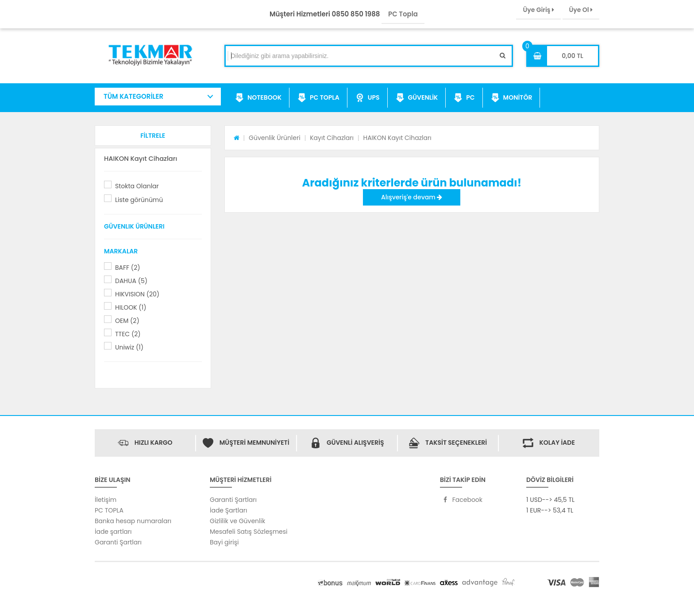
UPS (367, 98)
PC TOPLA (318, 98)
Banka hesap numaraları (133, 521)
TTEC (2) (128, 334)
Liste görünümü (139, 199)
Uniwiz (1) (129, 347)
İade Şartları (228, 510)
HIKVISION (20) (137, 294)
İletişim (105, 499)
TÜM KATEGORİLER (133, 96)
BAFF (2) (127, 267)
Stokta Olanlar (137, 186)
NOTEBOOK (258, 98)
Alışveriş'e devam (411, 197)
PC (464, 98)
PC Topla (403, 14)
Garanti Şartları (118, 542)
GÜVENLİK (417, 98)
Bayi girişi (224, 542)
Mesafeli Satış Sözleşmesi (249, 531)
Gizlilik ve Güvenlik (237, 521)
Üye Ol (581, 9)
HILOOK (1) (131, 307)
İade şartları (113, 531)
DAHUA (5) (131, 280)
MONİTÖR (511, 98)
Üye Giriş (538, 9)
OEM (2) (127, 320)
